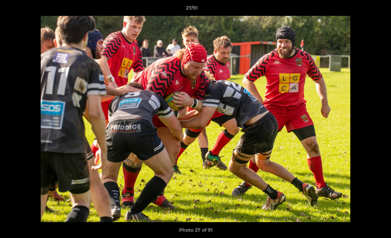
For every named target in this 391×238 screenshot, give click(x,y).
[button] (363, 10)
